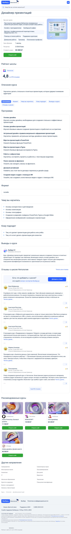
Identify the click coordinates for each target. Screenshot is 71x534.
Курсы (2, 492)
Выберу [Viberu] (23, 501)
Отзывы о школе (7, 105)
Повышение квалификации (44, 482)
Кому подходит (41, 101)
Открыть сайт (13, 55)
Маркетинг (40, 475)
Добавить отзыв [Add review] (57, 279)
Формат (15, 101)
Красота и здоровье (7, 482)
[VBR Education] (9, 2)
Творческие (40, 479)
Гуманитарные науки (43, 466)
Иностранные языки (7, 469)
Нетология (8, 70)
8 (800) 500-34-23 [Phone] (37, 507)
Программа (6, 101)
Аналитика (4, 472)
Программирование (42, 469)
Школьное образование (8, 479)
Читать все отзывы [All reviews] (63, 269)
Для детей (40, 472)
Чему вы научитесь (27, 101)
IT (1, 475)
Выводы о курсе (54, 101)
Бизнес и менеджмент (7, 485)
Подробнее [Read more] (58, 521)
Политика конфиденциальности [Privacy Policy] (38, 501)
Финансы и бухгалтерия (8, 488)
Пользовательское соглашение (57, 516)
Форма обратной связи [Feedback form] (9, 507)
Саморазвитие (5, 466)
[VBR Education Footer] (9, 501)
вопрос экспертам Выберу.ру (30, 281)
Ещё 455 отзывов (35, 389)
